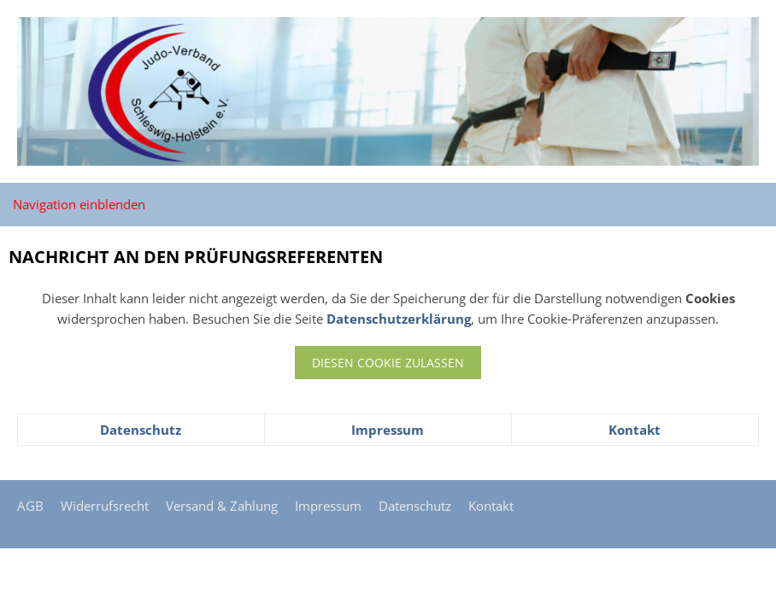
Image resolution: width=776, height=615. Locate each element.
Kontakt (634, 429)
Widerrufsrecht (105, 505)
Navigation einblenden (79, 204)
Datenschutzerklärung (398, 318)
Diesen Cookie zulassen (388, 362)
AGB (30, 505)
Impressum (387, 429)
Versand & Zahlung (222, 505)
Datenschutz (140, 429)
